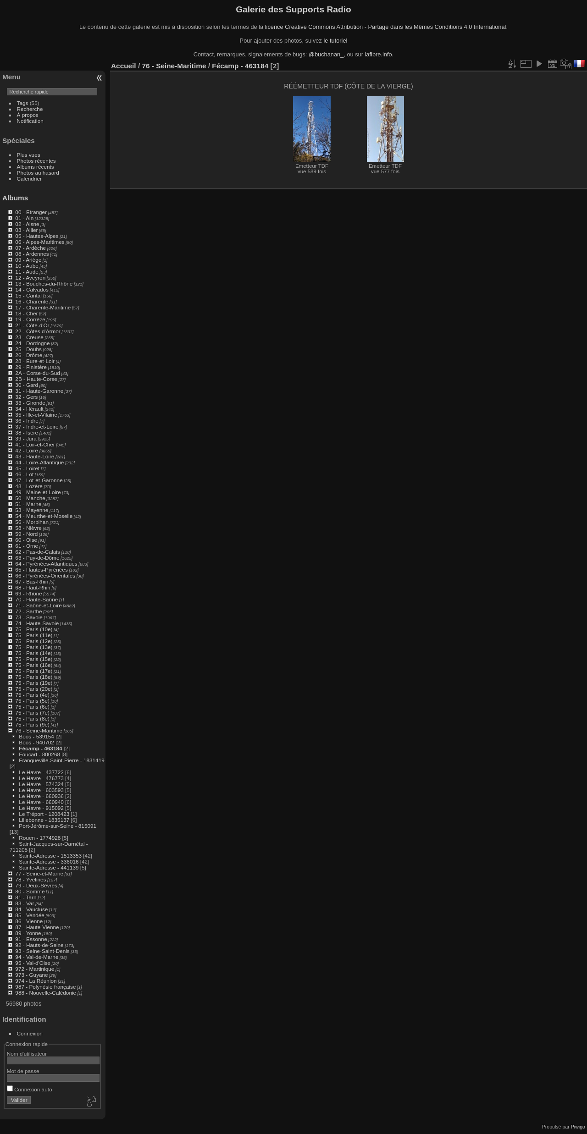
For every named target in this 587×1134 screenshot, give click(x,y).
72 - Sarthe (28, 611)
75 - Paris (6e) (32, 707)
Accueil (123, 66)
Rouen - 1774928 (40, 838)
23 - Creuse (29, 337)
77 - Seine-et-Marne (39, 873)
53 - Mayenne (31, 510)
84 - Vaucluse (31, 909)
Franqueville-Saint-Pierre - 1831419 (61, 760)
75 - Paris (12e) (33, 641)
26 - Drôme (28, 355)
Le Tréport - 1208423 (44, 814)
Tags (22, 103)
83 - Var (24, 903)
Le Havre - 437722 (41, 772)
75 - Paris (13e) (33, 647)
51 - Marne (28, 504)
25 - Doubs (28, 349)
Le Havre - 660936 (41, 796)
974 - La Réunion (35, 981)
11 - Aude (26, 272)
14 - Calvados (32, 289)
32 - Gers (26, 397)
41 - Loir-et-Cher (35, 444)
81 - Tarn (25, 897)
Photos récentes (36, 161)
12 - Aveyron (30, 278)
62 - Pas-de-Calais (37, 552)
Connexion (30, 1033)
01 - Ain (24, 218)
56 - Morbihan (32, 522)
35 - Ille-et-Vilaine (36, 415)
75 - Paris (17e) (33, 671)
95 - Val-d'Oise (32, 963)
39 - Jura (25, 438)
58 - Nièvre (28, 528)
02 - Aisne (27, 224)
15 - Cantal (28, 295)
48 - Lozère (29, 486)
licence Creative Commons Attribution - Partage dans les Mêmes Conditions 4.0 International (385, 26)
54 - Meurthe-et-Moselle (43, 516)
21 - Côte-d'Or (32, 325)
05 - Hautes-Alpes (36, 236)
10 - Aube (26, 266)
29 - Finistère (31, 367)
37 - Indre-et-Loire (36, 426)
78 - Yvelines (30, 879)
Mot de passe (23, 1071)
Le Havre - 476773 (41, 778)
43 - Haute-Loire (34, 456)
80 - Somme (29, 891)
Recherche (30, 109)
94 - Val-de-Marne (36, 957)
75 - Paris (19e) (33, 683)
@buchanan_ (326, 54)
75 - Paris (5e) (32, 701)
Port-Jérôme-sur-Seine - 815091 (57, 826)
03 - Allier (26, 230)
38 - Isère (26, 432)
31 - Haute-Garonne (39, 391)
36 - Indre (26, 421)
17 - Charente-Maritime (43, 307)
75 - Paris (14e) (33, 653)
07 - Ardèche (30, 248)
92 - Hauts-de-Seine (39, 945)
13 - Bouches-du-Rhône (43, 283)
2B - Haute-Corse (36, 379)
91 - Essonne (31, 939)
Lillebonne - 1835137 (44, 820)
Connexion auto (29, 1089)
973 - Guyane (31, 975)
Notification (30, 121)
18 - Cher (26, 313)
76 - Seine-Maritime (38, 730)
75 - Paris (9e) (32, 724)
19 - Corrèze (30, 319)
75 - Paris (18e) (33, 677)
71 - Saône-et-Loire (38, 605)
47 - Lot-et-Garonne (38, 480)
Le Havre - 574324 (41, 784)
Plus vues (28, 155)
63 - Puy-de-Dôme (37, 558)
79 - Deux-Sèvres (36, 885)
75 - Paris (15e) (33, 659)
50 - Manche (30, 498)
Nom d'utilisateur (27, 1054)
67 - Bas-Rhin (31, 581)
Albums (15, 198)
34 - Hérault (29, 409)
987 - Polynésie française (45, 987)
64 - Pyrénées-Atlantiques (46, 564)
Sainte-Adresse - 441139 (48, 867)
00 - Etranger (31, 212)
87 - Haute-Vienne (37, 927)
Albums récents (35, 167)
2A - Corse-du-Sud (37, 373)
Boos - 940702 (36, 742)
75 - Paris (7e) (32, 713)
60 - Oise (26, 540)
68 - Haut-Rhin (32, 587)
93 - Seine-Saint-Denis (42, 951)
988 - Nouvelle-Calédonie (45, 993)
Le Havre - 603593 (41, 790)
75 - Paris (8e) (32, 718)
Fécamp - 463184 (40, 748)
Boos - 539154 (36, 736)
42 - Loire (26, 450)
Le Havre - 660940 (41, 802)
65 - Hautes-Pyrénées (41, 570)
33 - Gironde (30, 403)
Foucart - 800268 (39, 754)
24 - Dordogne (32, 343)
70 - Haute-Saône (36, 599)
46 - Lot (24, 474)
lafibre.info (378, 54)
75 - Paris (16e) (33, 665)
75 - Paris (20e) (33, 689)
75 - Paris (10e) (33, 629)
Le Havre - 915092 (41, 808)
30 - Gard (26, 385)
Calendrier (29, 179)
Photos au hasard (38, 173)
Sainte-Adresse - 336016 (48, 861)
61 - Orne (26, 546)
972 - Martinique (34, 969)
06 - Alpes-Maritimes (39, 242)
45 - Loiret (27, 468)
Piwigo (578, 1126)
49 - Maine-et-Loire (38, 492)
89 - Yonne (28, 933)
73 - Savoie (29, 617)
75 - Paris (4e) (32, 695)
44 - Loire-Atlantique (39, 462)
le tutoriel (335, 40)
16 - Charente (31, 301)
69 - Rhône (28, 593)
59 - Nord (26, 534)
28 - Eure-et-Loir (35, 361)
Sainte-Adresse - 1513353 (50, 856)
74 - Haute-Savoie (37, 623)
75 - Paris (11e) (33, 635)
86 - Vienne (29, 921)
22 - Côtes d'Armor (37, 331)
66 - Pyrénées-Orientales (45, 575)
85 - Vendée (29, 915)
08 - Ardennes (32, 254)
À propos (28, 115)
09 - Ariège (28, 260)
